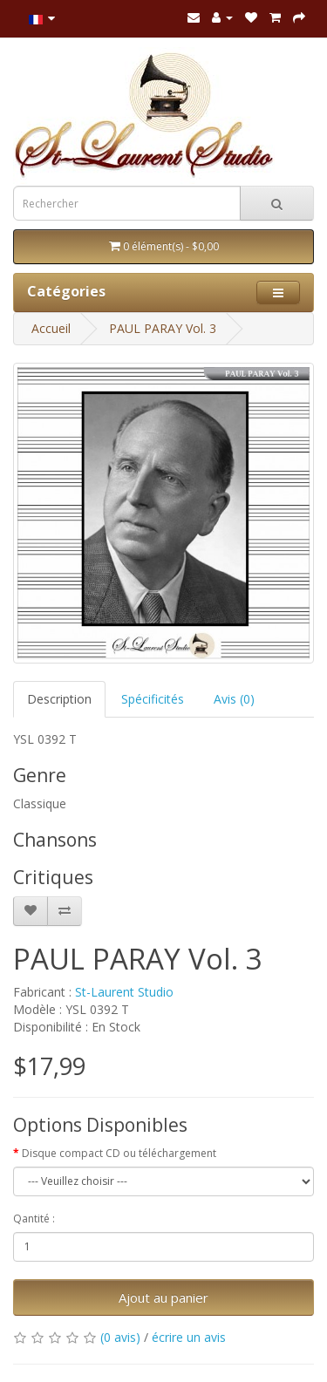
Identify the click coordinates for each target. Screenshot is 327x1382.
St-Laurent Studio (124, 992)
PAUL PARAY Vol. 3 (162, 328)
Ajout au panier (163, 1297)
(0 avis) (120, 1337)
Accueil (51, 328)
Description (59, 699)
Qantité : (34, 1218)
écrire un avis (189, 1337)
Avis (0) (234, 699)
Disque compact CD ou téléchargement (119, 1153)
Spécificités (152, 699)
